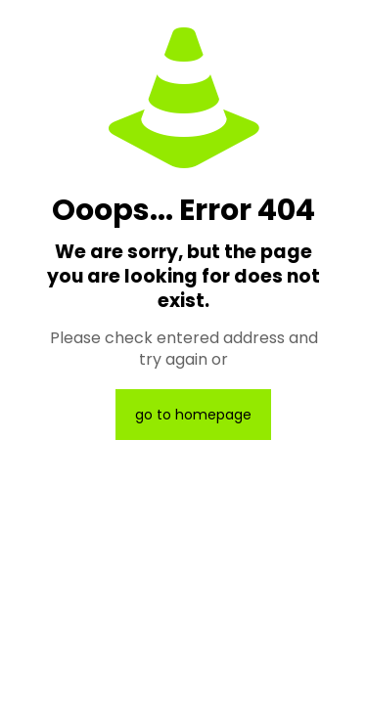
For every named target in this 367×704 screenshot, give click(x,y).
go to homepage (193, 414)
